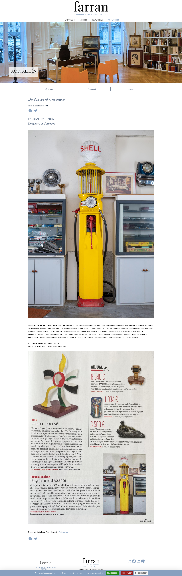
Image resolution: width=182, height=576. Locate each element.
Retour (49, 89)
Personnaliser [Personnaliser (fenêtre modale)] (141, 573)
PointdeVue (63, 532)
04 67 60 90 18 (45, 569)
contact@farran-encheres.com (46, 567)
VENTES (83, 20)
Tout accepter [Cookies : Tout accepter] (112, 573)
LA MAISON (70, 20)
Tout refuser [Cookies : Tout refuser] (127, 573)
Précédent (90, 89)
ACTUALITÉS (113, 20)
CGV (84, 567)
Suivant (132, 89)
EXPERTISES (97, 20)
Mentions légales (93, 567)
